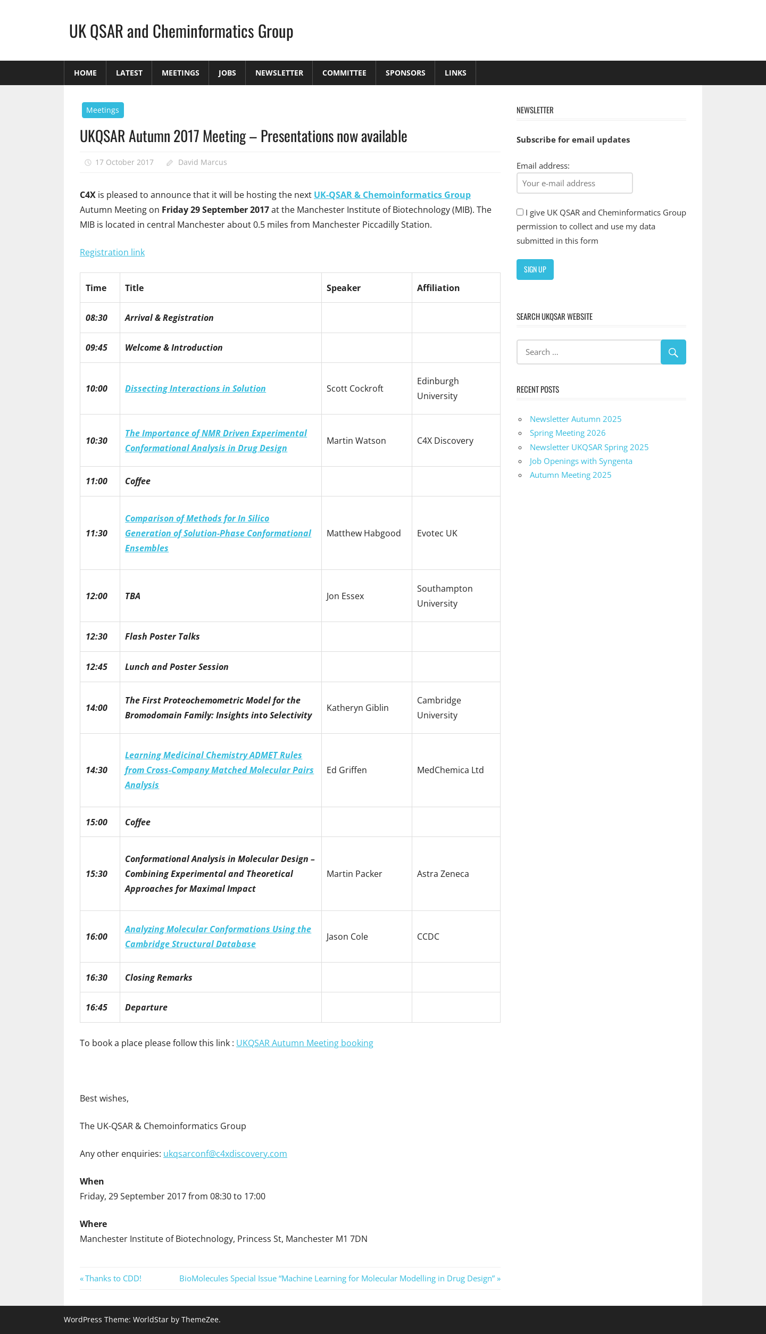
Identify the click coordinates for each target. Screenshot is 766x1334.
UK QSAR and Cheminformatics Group (183, 30)
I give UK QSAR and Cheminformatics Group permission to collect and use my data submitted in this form (601, 226)
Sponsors (406, 73)
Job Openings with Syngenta (581, 460)
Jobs (227, 73)
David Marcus (202, 162)
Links (456, 73)
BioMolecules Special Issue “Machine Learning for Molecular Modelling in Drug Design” (337, 1278)
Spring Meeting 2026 (568, 432)
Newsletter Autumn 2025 (576, 418)
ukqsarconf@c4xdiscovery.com (225, 1153)
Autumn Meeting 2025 (571, 474)
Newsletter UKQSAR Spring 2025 (589, 447)
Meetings (180, 73)
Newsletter (279, 73)
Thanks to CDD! (113, 1278)
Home (85, 73)
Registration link (112, 252)
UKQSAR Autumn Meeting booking (304, 1043)
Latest (129, 73)
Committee (344, 73)
